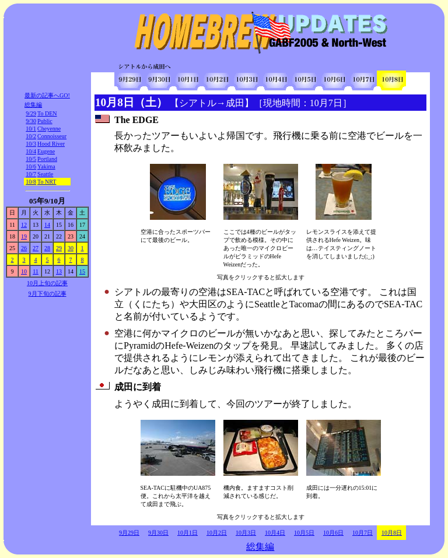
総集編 (33, 104)
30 (71, 248)
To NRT (46, 181)
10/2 (31, 136)
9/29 (31, 113)
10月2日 (216, 532)
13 (59, 271)
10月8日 (392, 532)
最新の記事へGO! (47, 95)
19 (24, 236)
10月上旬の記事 (47, 283)
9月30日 (158, 532)
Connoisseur (51, 136)
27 (35, 248)
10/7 (31, 174)
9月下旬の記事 (47, 293)
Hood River (51, 144)
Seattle (45, 174)
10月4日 (275, 532)
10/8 (31, 181)
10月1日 (187, 532)
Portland (47, 159)
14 (47, 225)
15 (82, 271)
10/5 (31, 159)
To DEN (47, 113)
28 (47, 248)
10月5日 (304, 532)
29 (59, 248)
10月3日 (246, 532)
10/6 (31, 166)
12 (24, 225)
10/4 (31, 151)
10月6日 (333, 532)
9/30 (31, 121)
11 (35, 271)
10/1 (31, 128)
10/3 (31, 144)
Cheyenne (49, 128)
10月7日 (362, 532)
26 (24, 248)
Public (44, 121)
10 (24, 271)
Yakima (46, 166)
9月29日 (129, 532)
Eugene (46, 151)
